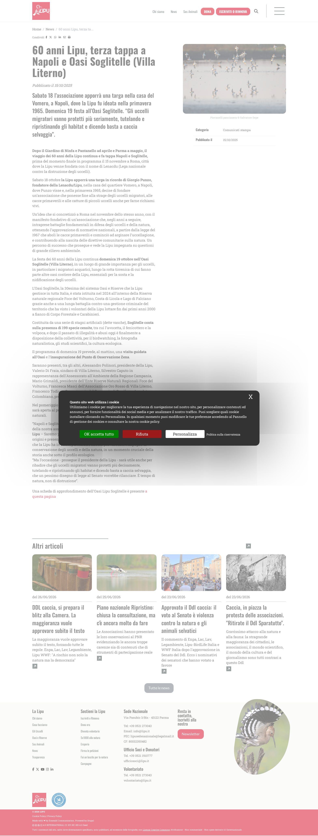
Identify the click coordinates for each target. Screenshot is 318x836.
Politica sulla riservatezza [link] (223, 434)
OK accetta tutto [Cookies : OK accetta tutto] (99, 433)
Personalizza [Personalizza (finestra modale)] (185, 433)
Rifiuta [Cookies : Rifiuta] (142, 433)
